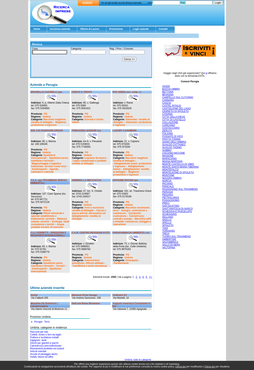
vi (206, 73)
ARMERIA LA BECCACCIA (86, 180)
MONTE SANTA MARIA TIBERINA (180, 167)
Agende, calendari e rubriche (45, 170)
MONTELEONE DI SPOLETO (178, 172)
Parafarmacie (121, 263)
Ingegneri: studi (38, 340)
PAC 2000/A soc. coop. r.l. (127, 92)
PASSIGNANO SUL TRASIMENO (180, 189)
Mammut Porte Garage (84, 295)
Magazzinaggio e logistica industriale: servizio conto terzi (48, 165)
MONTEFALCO (170, 169)
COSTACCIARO (170, 128)
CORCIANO (168, 125)
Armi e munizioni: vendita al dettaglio (88, 209)
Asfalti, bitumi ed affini (41, 356)
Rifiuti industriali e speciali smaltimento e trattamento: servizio (47, 216)
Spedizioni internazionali (43, 156)
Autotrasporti (39, 169)
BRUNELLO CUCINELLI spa (46, 92)
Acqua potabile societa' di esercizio (47, 226)
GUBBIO (166, 150)
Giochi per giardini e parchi (44, 343)
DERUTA (167, 130)
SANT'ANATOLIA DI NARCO (177, 208)
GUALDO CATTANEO (174, 144)
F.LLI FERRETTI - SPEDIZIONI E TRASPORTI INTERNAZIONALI (48, 234)
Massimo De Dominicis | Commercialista (44, 305)
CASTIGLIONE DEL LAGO (176, 108)
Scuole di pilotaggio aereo (44, 354)
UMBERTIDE (169, 239)
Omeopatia (131, 260)
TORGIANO (168, 231)
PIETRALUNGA (170, 197)
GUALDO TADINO (172, 147)
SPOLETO (167, 225)
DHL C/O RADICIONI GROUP (47, 130)
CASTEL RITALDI (171, 105)
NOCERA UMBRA (171, 178)
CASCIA (166, 103)
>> (150, 277)
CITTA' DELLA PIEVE (173, 116)
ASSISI (166, 86)
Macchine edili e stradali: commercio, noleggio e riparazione (132, 221)
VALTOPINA (168, 247)
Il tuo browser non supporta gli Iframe (91, 62)
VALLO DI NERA (171, 244)
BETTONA (167, 91)
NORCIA (166, 180)
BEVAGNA (167, 94)
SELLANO (167, 217)
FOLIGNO (167, 133)
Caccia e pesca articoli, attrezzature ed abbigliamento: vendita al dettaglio (89, 214)
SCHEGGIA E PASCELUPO (177, 211)
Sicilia (34, 295)
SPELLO (166, 222)
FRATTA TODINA (171, 139)
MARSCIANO (169, 158)
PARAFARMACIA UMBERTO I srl (131, 232)
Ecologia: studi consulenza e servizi (50, 223)
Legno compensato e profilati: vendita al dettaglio (89, 162)
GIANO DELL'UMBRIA (174, 141)
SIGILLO (166, 219)
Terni (46, 321)
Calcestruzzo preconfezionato (46, 345)
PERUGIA (167, 192)
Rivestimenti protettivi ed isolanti (47, 348)
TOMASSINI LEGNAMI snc (86, 130)
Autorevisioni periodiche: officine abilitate (88, 261)
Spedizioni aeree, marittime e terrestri (50, 159)
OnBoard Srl (120, 295)
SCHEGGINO (169, 214)
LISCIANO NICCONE (173, 153)
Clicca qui (180, 366)
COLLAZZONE (170, 122)
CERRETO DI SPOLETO (175, 111)
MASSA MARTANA (172, 161)
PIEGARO (167, 194)
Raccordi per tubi (39, 331)
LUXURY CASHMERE (125, 130)
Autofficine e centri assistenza (90, 265)
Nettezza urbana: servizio (49, 220)
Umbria (46, 116)
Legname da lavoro (95, 158)
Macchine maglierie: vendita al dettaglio (48, 121)
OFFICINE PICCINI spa (125, 180)
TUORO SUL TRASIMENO (176, 236)
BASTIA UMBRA (171, 89)
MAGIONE (167, 155)
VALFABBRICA (170, 242)
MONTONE (168, 175)
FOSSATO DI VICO (172, 136)
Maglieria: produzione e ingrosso (48, 123)
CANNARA (168, 100)
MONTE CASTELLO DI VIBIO (178, 164)
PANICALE (168, 186)
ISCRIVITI (87, 3)
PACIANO (167, 183)
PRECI (165, 203)
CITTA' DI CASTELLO (173, 119)
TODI (165, 228)
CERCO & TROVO (82, 92)
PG (45, 113)
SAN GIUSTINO (170, 205)
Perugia (38, 321)
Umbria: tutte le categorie (137, 359)
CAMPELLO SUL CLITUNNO (177, 97)
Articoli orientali (38, 351)
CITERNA (167, 114)
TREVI (165, 233)
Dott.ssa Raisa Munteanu (86, 303)
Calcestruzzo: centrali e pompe (129, 217)
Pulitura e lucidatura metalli (44, 337)
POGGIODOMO (170, 200)
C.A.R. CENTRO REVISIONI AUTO (91, 232)
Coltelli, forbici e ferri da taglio (45, 334)
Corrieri (60, 265)
